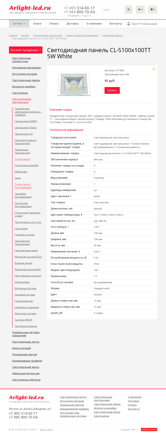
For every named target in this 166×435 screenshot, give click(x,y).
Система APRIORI (23, 319)
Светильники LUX (24, 133)
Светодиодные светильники (47, 35)
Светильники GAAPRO (26, 121)
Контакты (116, 23)
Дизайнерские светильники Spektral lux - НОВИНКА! (28, 111)
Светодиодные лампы (26, 80)
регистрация (150, 23)
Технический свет (24, 300)
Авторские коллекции (26, 326)
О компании (94, 23)
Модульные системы (25, 288)
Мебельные (21, 171)
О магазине (135, 397)
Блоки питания (21, 348)
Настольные (21, 228)
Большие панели (23, 263)
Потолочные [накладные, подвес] (28, 214)
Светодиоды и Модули (26, 379)
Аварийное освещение (27, 307)
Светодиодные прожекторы (21, 60)
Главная (13, 35)
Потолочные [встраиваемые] (23, 205)
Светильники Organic (26, 127)
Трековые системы (25, 234)
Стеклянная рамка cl (112, 35)
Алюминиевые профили (27, 361)
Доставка (72, 23)
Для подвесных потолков (28, 275)
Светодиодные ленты (25, 342)
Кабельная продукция (25, 373)
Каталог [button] (19, 23)
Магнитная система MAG (28, 269)
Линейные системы (25, 294)
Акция (18, 177)
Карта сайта (46, 429)
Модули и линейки (23, 86)
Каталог (25, 35)
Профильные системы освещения (25, 334)
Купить (112, 90)
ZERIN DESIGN (149, 429)
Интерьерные (22, 282)
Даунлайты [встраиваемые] (23, 195)
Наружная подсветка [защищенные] (25, 142)
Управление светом (24, 354)
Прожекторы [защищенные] (22, 151)
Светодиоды (20, 93)
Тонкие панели (22, 159)
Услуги (37, 23)
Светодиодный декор (25, 367)
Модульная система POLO (28, 256)
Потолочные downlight (26, 165)
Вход (134, 23)
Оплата (53, 23)
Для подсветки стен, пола (28, 222)
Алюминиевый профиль (74, 408)
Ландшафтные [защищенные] (22, 242)
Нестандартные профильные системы (73, 414)
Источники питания (24, 74)
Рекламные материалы (26, 67)
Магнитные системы (25, 313)
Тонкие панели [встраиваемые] (82, 35)
